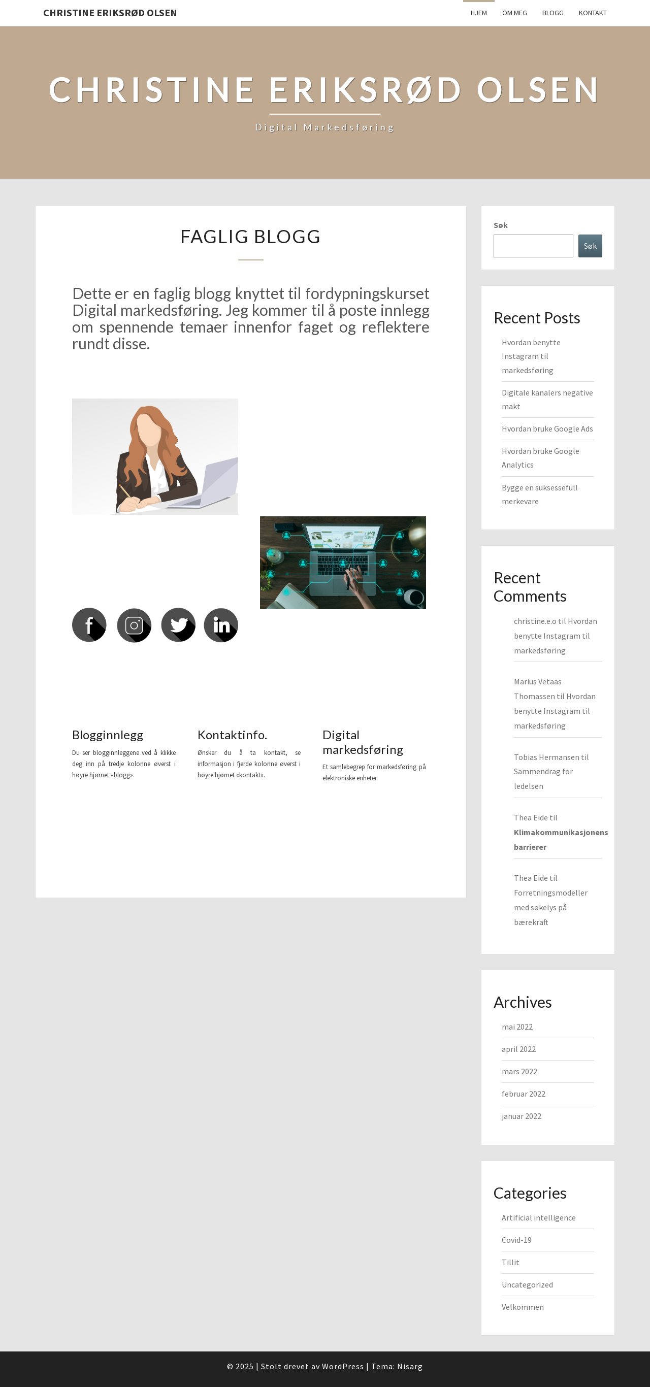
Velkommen (523, 1307)
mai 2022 (517, 1026)
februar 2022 (523, 1093)
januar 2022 (521, 1116)
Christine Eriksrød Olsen (110, 12)
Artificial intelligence (539, 1217)
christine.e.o (535, 621)
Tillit (510, 1262)
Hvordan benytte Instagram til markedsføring (531, 356)
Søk (501, 225)
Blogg (553, 12)
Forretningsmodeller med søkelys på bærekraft (551, 907)
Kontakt (593, 12)
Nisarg (410, 1366)
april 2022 (519, 1049)
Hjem (479, 12)
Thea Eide (531, 817)
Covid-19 (517, 1240)
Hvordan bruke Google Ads (547, 428)
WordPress (343, 1366)
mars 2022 (519, 1071)
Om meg (514, 12)
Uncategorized (527, 1284)
